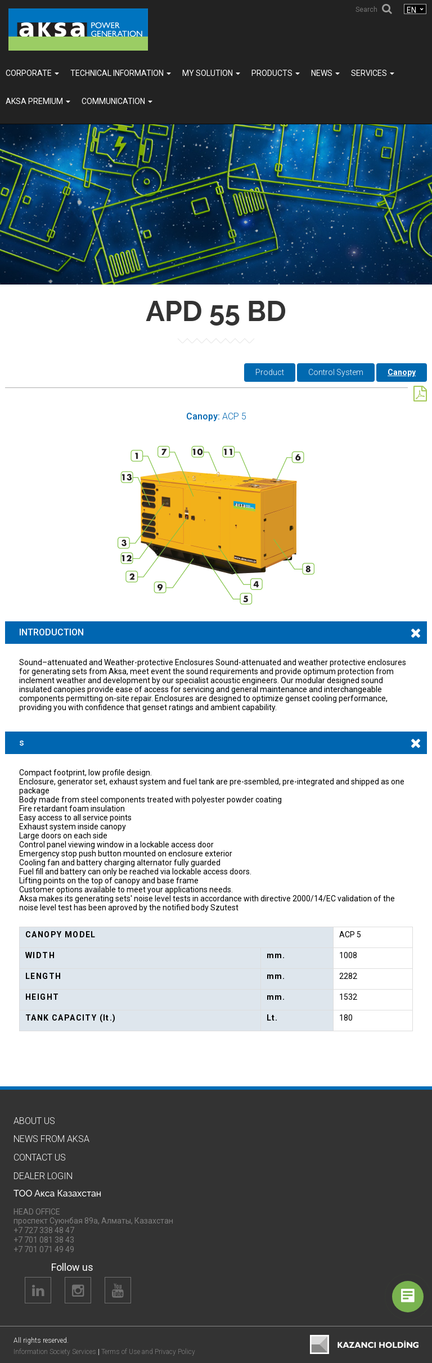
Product (269, 372)
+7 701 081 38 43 (44, 1239)
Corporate (32, 73)
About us (34, 1121)
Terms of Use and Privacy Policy (148, 1352)
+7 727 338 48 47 (44, 1230)
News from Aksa (51, 1139)
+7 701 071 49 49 (44, 1249)
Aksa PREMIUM (38, 101)
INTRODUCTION (51, 632)
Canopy (402, 372)
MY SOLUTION (211, 73)
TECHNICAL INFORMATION (120, 73)
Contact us (40, 1157)
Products (275, 73)
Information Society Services (55, 1352)
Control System (335, 372)
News (325, 73)
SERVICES (372, 73)
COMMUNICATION (117, 101)
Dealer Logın (43, 1176)
